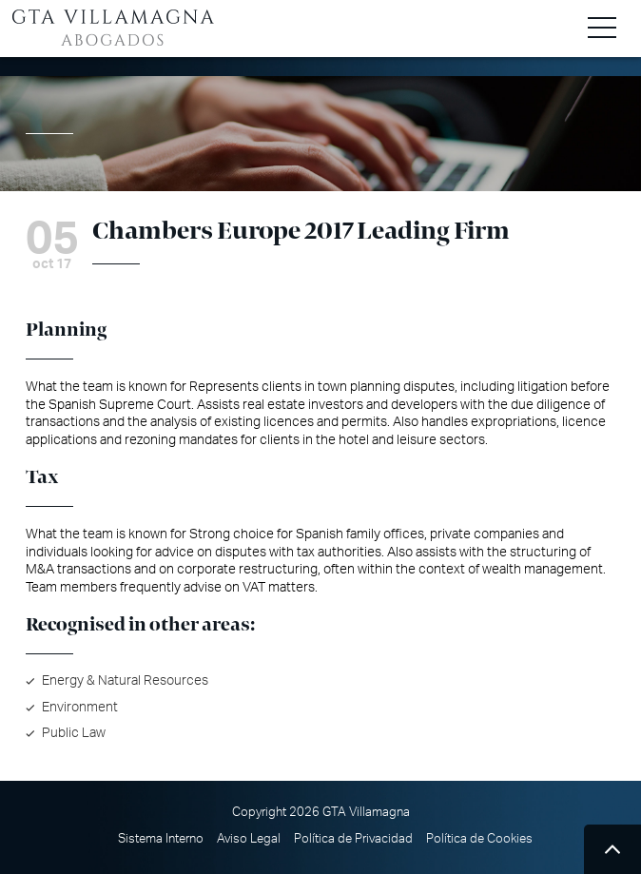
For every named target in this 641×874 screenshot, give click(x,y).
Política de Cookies (479, 839)
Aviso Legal (249, 839)
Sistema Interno (161, 839)
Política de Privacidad (353, 839)
